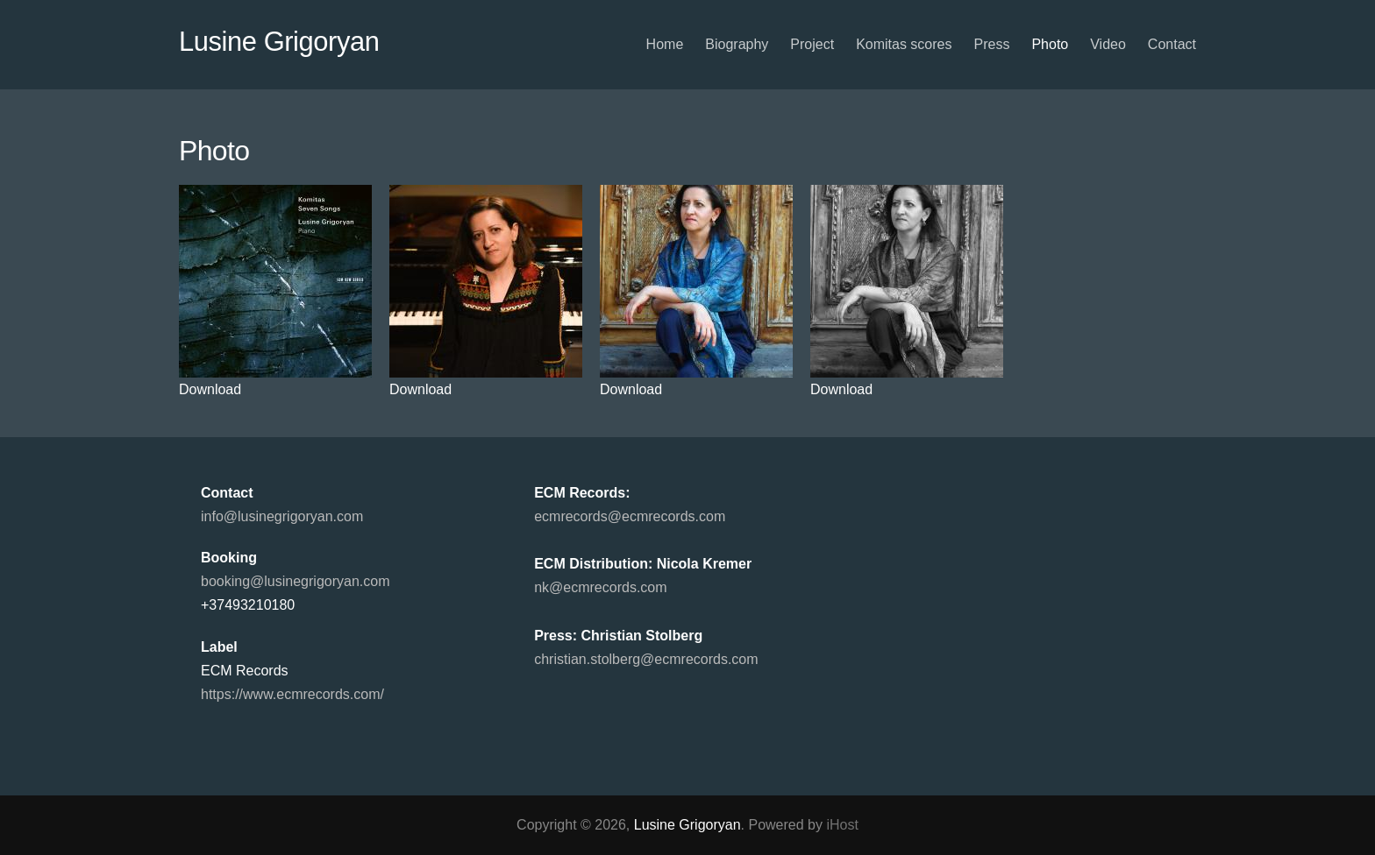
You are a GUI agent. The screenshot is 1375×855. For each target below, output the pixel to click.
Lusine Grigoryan (279, 41)
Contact (1172, 44)
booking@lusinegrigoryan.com (295, 581)
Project (812, 44)
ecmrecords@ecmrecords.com (629, 516)
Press (992, 44)
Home (665, 44)
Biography (736, 44)
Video (1108, 44)
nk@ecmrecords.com (600, 587)
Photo (1049, 44)
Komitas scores (903, 44)
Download (210, 389)
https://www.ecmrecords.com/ (292, 694)
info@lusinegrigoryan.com (282, 516)
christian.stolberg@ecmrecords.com (646, 659)
